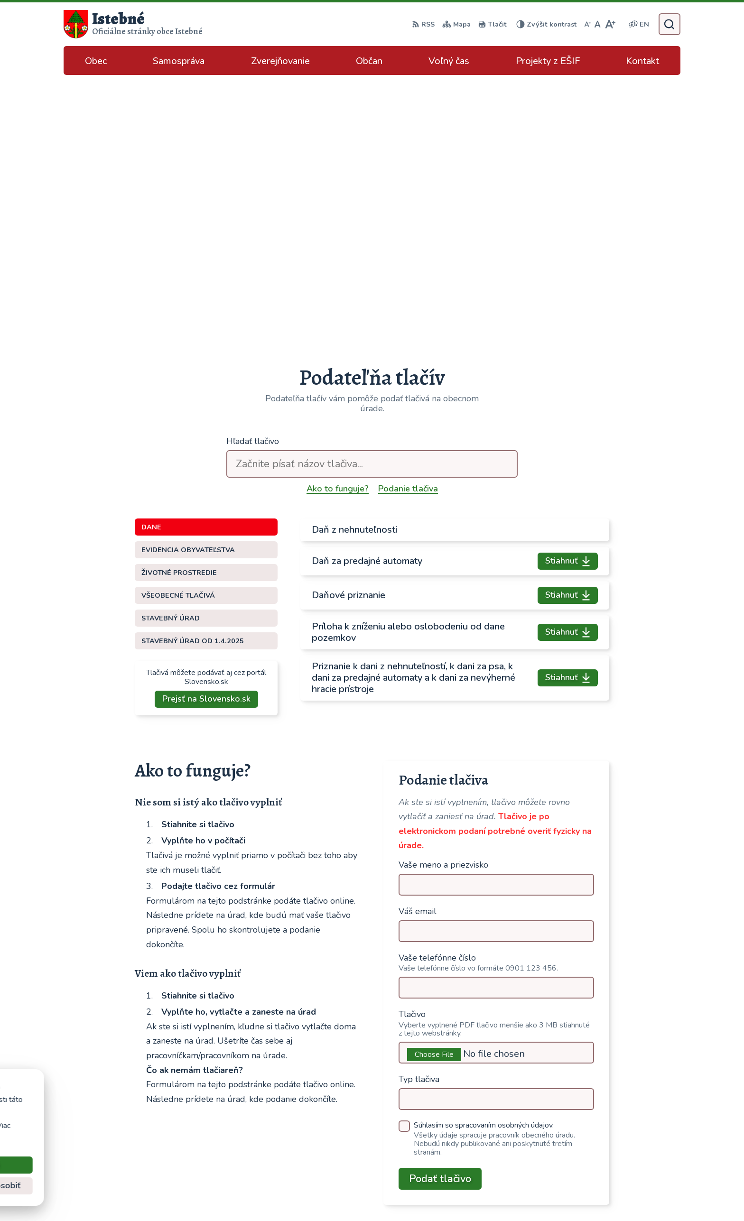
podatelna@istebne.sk (619, 1142)
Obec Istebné (535, 1195)
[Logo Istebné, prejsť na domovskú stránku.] (133, 24)
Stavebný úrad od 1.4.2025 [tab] (192, 376)
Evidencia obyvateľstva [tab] (188, 285)
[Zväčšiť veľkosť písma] (610, 24)
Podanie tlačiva (408, 224)
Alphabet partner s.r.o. (411, 1195)
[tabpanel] (454, 345)
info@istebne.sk (607, 1130)
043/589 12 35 (606, 1119)
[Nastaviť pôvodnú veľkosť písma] (598, 24)
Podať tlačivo (440, 914)
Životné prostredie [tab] (179, 308)
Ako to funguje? (338, 224)
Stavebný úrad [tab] (170, 354)
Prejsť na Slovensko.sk (206, 434)
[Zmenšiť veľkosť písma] (587, 24)
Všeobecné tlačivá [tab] (178, 331)
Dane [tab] (151, 263)
